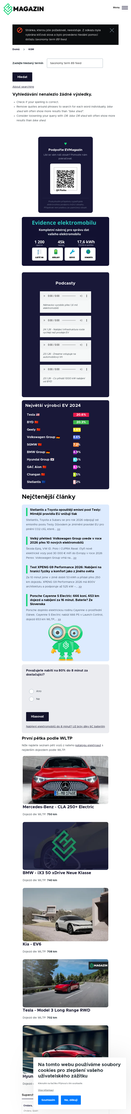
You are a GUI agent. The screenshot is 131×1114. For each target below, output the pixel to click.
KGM (31, 49)
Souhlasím (48, 1100)
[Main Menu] (119, 8)
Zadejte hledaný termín (27, 63)
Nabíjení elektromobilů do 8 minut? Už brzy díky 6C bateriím (65, 726)
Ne (38, 699)
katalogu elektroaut (88, 745)
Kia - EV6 (32, 944)
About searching (23, 86)
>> (58, 529)
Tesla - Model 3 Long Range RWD (56, 1010)
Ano (38, 691)
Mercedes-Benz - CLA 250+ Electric (58, 807)
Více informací (46, 1090)
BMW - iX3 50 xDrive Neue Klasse (57, 873)
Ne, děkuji (70, 1100)
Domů (16, 49)
